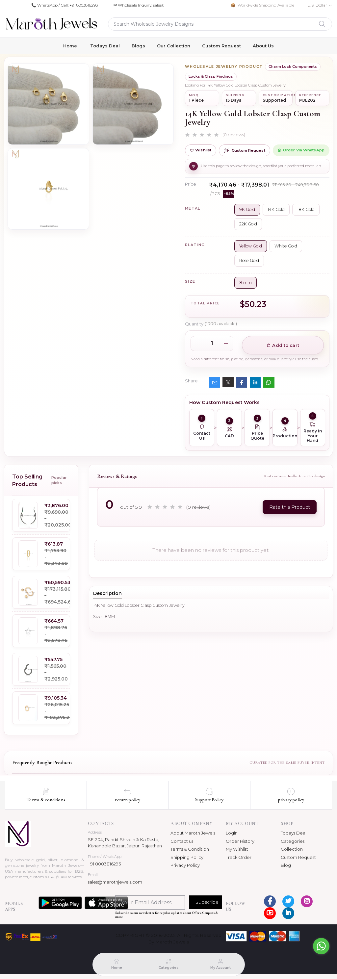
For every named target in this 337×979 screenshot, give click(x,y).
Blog (286, 865)
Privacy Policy (185, 865)
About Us (263, 45)
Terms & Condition (189, 849)
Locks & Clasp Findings (211, 76)
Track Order (238, 857)
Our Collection (173, 45)
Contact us (181, 841)
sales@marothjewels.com (115, 882)
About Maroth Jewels (192, 833)
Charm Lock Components (293, 66)
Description (107, 593)
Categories (292, 841)
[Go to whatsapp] (321, 946)
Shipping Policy (186, 857)
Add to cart (283, 345)
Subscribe (207, 902)
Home (70, 45)
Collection (292, 849)
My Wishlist (237, 849)
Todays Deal (105, 45)
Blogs (138, 45)
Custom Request (221, 45)
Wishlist (200, 150)
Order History (240, 841)
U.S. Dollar (317, 5)
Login (232, 833)
